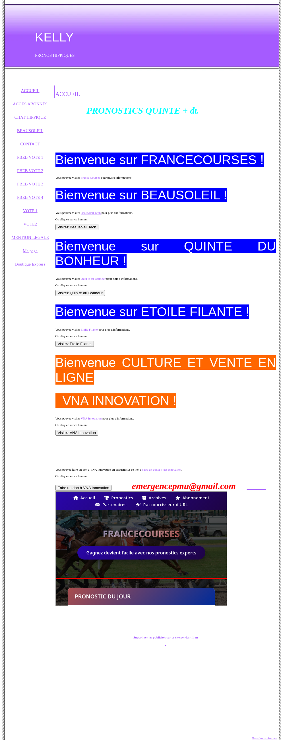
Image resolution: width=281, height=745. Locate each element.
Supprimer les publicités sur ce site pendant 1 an (165, 637)
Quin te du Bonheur (93, 278)
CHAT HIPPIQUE (30, 117)
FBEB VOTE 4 (30, 197)
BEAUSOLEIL (30, 130)
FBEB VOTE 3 (30, 184)
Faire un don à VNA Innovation (161, 469)
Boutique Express (30, 264)
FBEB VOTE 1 (30, 157)
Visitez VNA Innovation (77, 433)
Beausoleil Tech (91, 212)
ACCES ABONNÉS (30, 104)
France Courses (90, 177)
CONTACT (30, 144)
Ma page (30, 251)
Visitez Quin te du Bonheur (80, 293)
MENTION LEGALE (30, 237)
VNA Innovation (91, 418)
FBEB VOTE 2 (30, 170)
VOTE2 (30, 224)
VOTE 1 (30, 210)
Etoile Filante (89, 329)
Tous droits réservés (264, 738)
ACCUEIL (30, 90)
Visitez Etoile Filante (75, 344)
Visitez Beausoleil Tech (77, 227)
